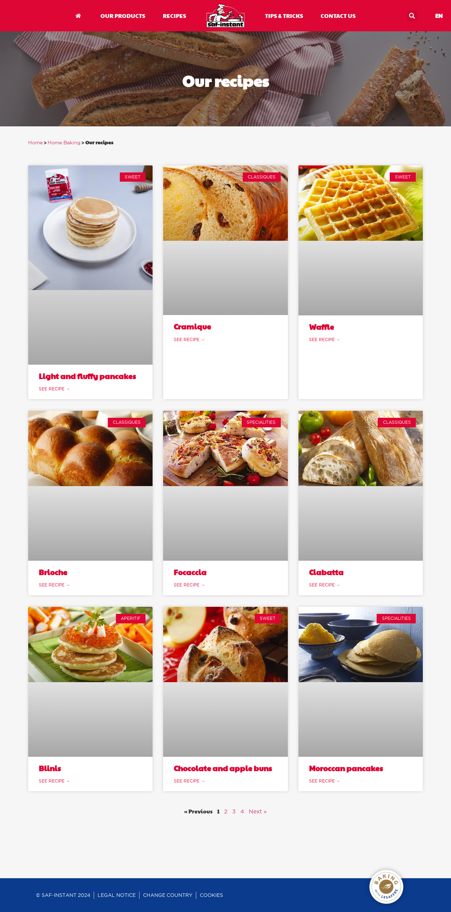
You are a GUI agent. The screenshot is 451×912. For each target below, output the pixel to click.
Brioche (53, 572)
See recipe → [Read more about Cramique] (189, 339)
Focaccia (190, 572)
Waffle (321, 327)
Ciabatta (326, 572)
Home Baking (64, 142)
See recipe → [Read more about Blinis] (54, 781)
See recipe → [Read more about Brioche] (54, 585)
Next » (258, 811)
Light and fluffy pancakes (87, 376)
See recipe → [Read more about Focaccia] (189, 585)
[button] (412, 16)
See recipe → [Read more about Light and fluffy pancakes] (54, 388)
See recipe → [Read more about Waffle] (324, 339)
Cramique (192, 326)
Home (35, 142)
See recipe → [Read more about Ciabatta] (324, 585)
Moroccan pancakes (346, 768)
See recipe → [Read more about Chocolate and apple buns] (189, 781)
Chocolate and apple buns (223, 768)
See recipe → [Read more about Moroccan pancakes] (324, 781)
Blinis (50, 768)
